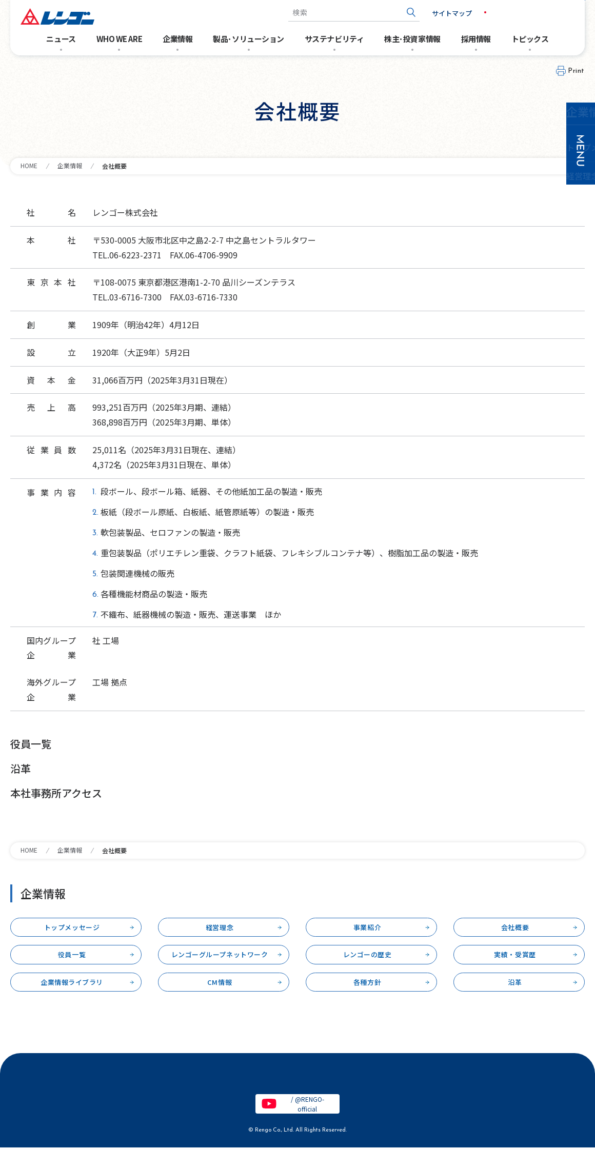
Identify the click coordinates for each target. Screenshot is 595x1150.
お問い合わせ (549, 12)
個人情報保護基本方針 (242, 1078)
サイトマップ (433, 13)
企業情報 (177, 38)
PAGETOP (562, 1131)
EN (495, 12)
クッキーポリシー (431, 1078)
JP (474, 12)
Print (576, 71)
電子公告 (86, 1078)
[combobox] (335, 13)
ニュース (60, 38)
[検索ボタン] (392, 13)
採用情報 (476, 38)
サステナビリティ (334, 38)
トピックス (530, 38)
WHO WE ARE (119, 38)
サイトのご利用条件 (154, 1078)
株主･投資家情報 (412, 38)
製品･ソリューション (248, 38)
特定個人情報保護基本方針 (340, 1078)
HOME (29, 165)
